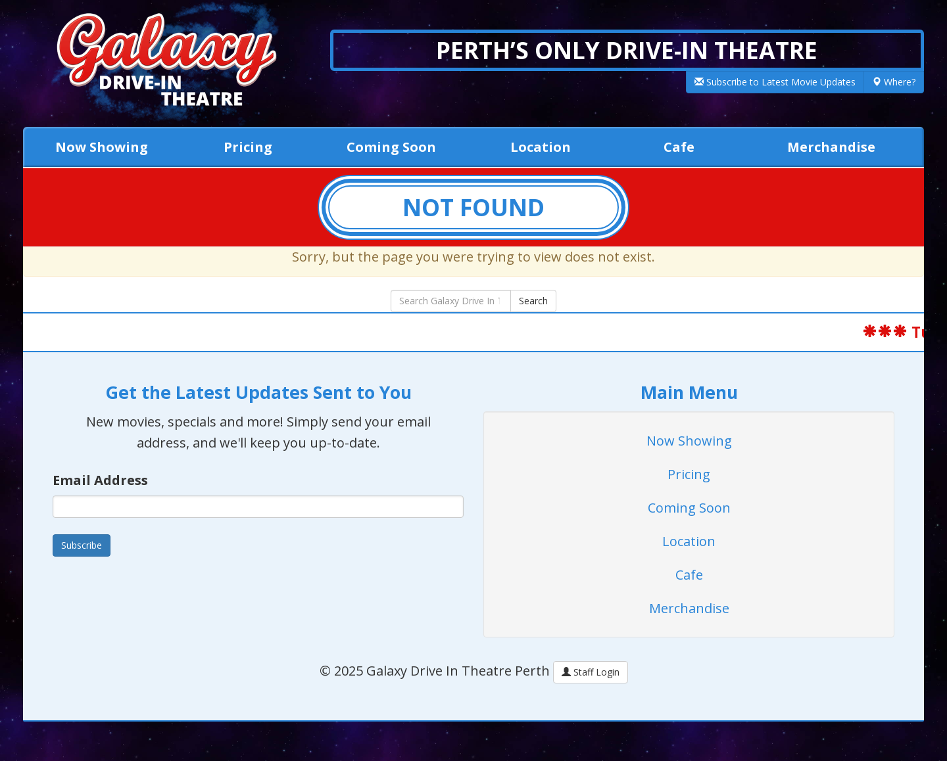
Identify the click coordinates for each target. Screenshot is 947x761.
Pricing (248, 147)
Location (540, 147)
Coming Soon (391, 147)
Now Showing (101, 147)
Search (533, 300)
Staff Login (590, 672)
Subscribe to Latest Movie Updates (775, 82)
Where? (893, 82)
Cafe (679, 147)
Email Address (100, 480)
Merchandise (831, 147)
